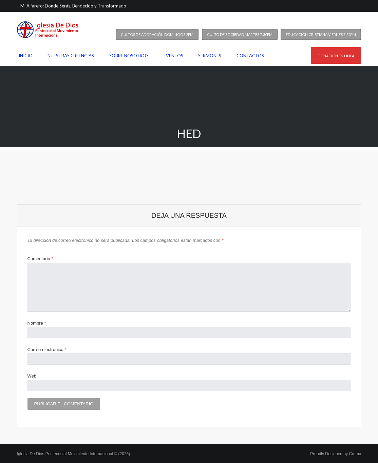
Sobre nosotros (129, 55)
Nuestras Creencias (71, 55)
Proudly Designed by (335, 453)
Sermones (209, 55)
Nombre (36, 323)
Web (32, 376)
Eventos (173, 55)
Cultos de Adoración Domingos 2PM (157, 34)
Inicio (26, 55)
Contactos (250, 55)
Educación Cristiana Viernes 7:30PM (321, 34)
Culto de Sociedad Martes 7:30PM (239, 34)
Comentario (40, 258)
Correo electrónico (47, 349)
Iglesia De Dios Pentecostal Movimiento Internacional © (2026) (73, 453)
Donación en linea (336, 56)
